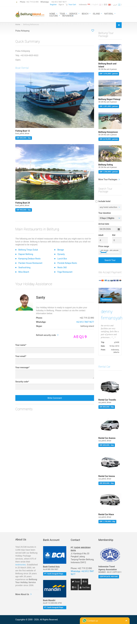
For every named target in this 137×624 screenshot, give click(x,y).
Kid (113, 235)
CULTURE (53, 16)
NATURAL (108, 13)
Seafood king (24, 267)
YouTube (85, 587)
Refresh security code (46, 335)
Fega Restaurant (64, 272)
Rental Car (104, 366)
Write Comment (55, 398)
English (96, 5)
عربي (116, 5)
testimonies (20, 564)
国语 (107, 5)
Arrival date (103, 224)
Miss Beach (23, 272)
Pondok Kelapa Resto (67, 263)
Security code (22, 381)
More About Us (22, 594)
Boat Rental (22, 67)
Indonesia (84, 5)
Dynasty (61, 254)
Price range (103, 246)
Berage (60, 250)
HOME (52, 13)
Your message (22, 367)
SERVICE (73, 13)
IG (75, 587)
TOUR (62, 13)
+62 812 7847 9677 (59, 2)
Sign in (61, 5)
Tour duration (104, 213)
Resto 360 (62, 267)
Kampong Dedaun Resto (29, 258)
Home (17, 24)
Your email (20, 356)
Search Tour (110, 260)
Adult (100, 235)
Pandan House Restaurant (30, 263)
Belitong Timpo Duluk (28, 250)
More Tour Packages (107, 179)
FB (85, 582)
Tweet (77, 582)
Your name (20, 345)
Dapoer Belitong (25, 254)
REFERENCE (68, 16)
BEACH (85, 13)
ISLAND (96, 13)
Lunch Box (62, 258)
